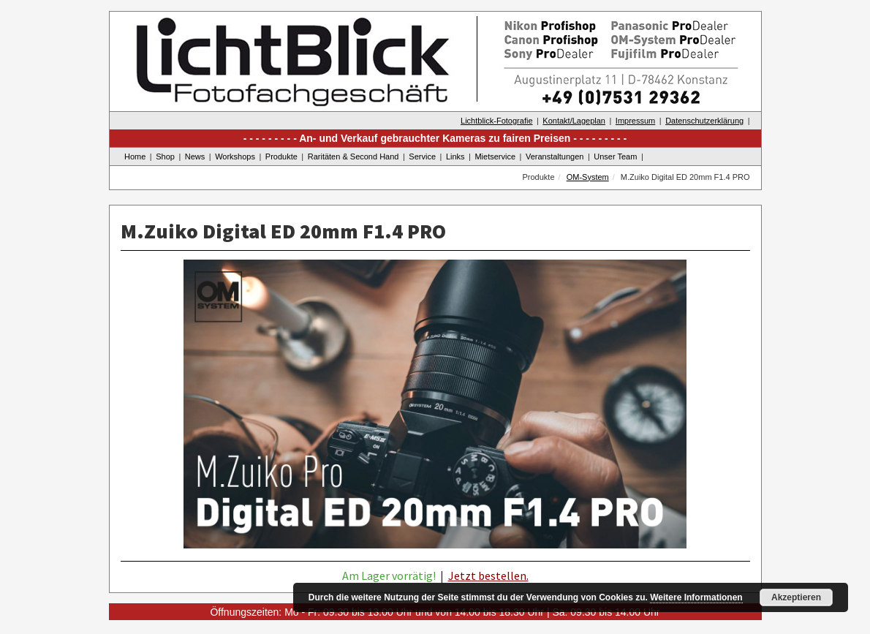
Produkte (281, 156)
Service (422, 156)
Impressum (635, 120)
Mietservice (494, 156)
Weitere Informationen (696, 597)
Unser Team (615, 156)
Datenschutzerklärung (704, 120)
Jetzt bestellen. (488, 575)
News (195, 156)
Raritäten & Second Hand (353, 156)
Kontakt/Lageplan (573, 120)
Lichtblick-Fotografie (496, 120)
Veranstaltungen (555, 156)
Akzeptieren (796, 597)
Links (455, 156)
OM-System (588, 177)
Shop (165, 156)
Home (134, 156)
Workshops (235, 156)
